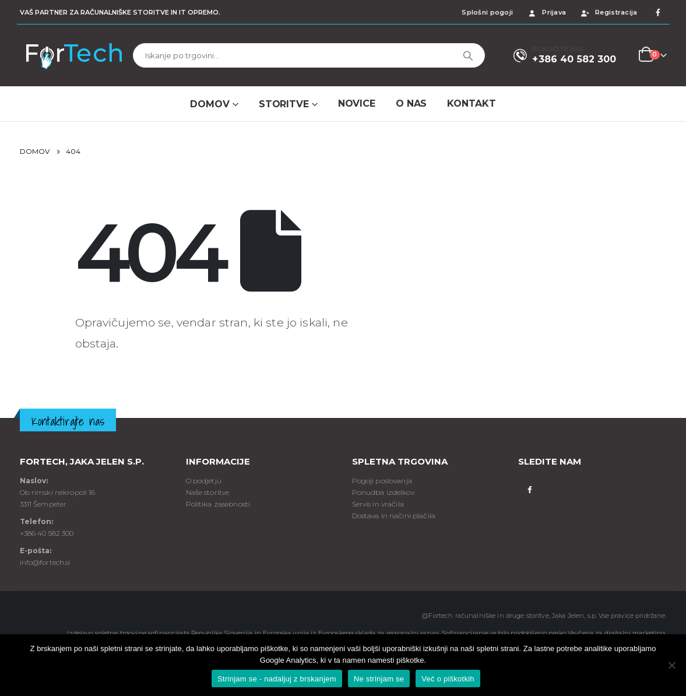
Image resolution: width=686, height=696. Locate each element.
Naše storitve (208, 492)
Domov (209, 104)
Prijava (546, 12)
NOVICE (356, 103)
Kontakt (471, 103)
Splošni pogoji (487, 12)
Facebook (530, 489)
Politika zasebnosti (218, 504)
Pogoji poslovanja (382, 480)
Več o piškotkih (447, 678)
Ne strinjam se (379, 678)
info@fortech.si (45, 562)
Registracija (608, 12)
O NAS (411, 103)
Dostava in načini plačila (394, 515)
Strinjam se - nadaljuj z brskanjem (276, 678)
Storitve (284, 104)
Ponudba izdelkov (383, 492)
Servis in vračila (378, 504)
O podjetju (203, 480)
